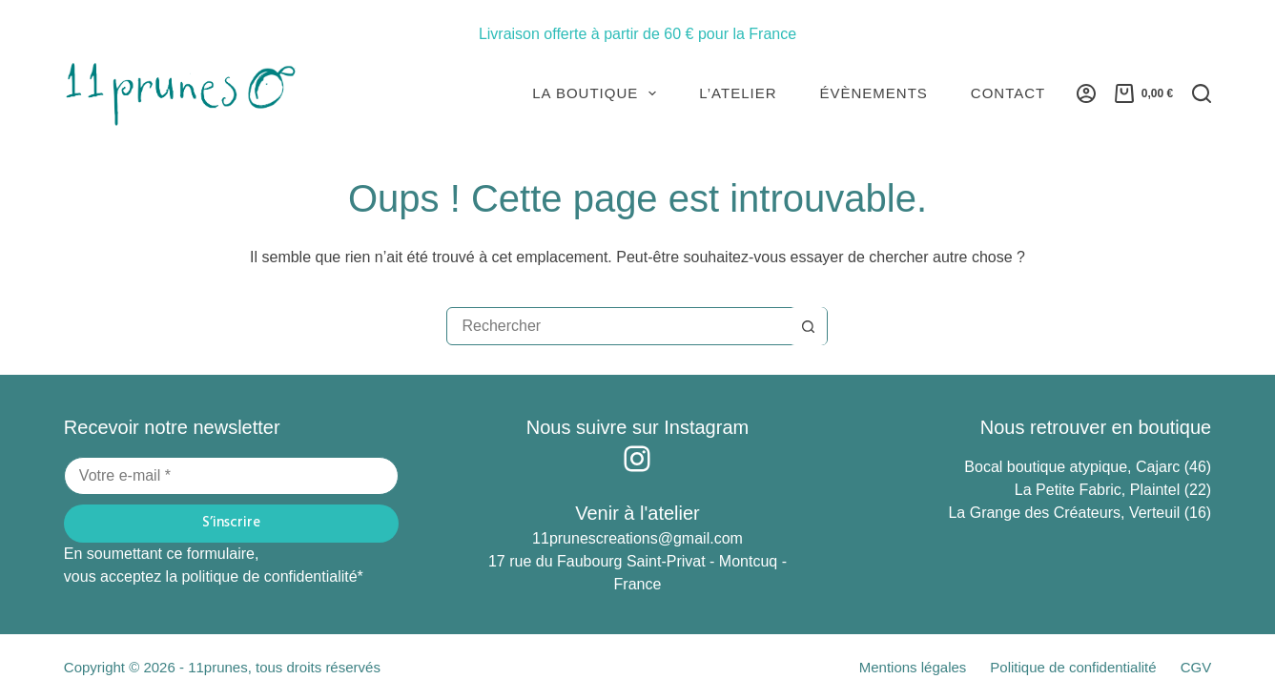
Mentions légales (913, 667)
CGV (1196, 667)
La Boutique (598, 93)
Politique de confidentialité (1073, 667)
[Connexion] (1086, 93)
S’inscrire (231, 522)
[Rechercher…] (618, 326)
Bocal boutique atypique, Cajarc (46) (1087, 467)
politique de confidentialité (269, 576)
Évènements (874, 93)
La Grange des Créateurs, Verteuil (1065, 512)
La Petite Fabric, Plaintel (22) (1113, 490)
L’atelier (737, 93)
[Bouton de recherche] (808, 326)
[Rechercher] (1201, 93)
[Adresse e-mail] (231, 476)
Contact (1008, 93)
